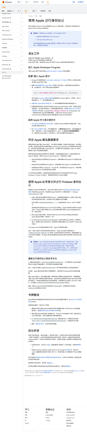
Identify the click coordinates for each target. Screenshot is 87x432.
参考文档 (43, 11)
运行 (26, 2)
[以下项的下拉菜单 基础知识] (14, 11)
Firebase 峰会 (49, 415)
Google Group (70, 418)
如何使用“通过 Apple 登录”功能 (45, 43)
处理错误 (67, 366)
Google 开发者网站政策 (44, 372)
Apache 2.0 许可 (78, 371)
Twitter (47, 418)
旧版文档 (68, 426)
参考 (26, 415)
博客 (74, 2)
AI (18, 11)
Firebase (30, 16)
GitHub (27, 423)
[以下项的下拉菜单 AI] (21, 11)
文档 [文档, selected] (48, 2)
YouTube (48, 420)
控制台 (38, 129)
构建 (19, 2)
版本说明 (68, 420)
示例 (49, 11)
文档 (3, 7)
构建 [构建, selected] (26, 11)
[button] (10, 14)
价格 (42, 2)
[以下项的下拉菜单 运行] (30, 2)
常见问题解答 (69, 423)
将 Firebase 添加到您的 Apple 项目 (42, 124)
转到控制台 (81, 2)
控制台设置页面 (46, 98)
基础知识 (9, 11)
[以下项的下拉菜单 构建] (22, 2)
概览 (3, 11)
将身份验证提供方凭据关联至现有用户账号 (48, 357)
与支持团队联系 (70, 412)
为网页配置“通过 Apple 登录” (43, 85)
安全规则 (67, 350)
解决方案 (35, 2)
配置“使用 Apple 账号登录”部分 (48, 310)
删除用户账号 (40, 324)
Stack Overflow (70, 415)
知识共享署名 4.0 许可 (51, 371)
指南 (26, 412)
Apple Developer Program (54, 71)
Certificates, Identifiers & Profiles (56, 80)
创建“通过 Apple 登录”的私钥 (40, 103)
